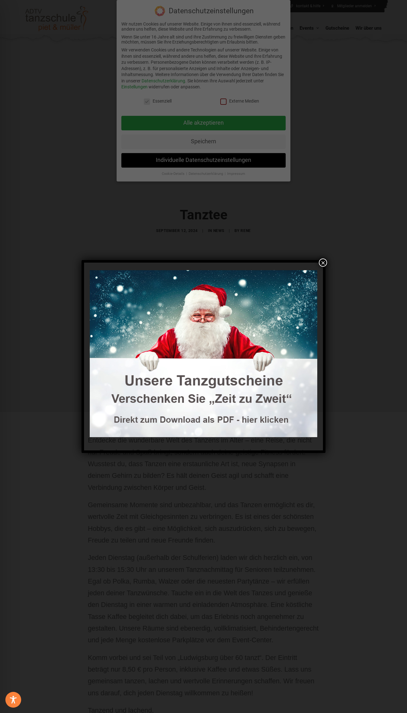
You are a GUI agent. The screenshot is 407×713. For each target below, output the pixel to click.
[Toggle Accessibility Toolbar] (13, 699)
